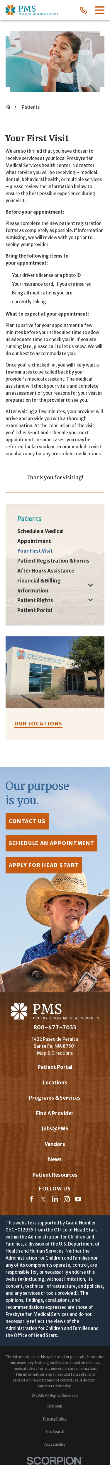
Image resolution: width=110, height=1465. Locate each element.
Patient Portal (55, 1067)
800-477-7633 (54, 1027)
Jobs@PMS (55, 1128)
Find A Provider (55, 1113)
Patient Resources (55, 1175)
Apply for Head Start (44, 865)
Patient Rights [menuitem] (35, 600)
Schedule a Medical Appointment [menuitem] (40, 536)
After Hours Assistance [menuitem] (45, 571)
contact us (27, 821)
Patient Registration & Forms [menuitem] (53, 561)
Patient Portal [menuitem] (34, 610)
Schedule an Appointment (51, 843)
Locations (55, 1082)
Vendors (55, 1144)
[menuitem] (55, 1406)
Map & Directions (55, 1053)
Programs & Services (55, 1098)
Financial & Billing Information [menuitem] (39, 586)
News (55, 1159)
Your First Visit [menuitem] (35, 551)
